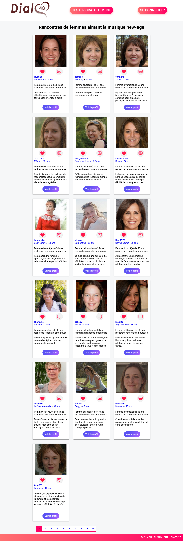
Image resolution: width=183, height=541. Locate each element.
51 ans (88, 79)
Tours (118, 79)
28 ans (134, 324)
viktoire (78, 240)
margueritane (81, 158)
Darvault (119, 406)
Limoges (38, 488)
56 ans (134, 243)
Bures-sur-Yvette (83, 161)
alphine (78, 403)
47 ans (85, 406)
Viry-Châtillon (122, 324)
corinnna (119, 76)
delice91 (79, 322)
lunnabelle (39, 240)
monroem (120, 403)
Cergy (78, 406)
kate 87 (38, 485)
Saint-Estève (40, 243)
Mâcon (37, 161)
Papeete (38, 324)
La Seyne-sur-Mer (43, 406)
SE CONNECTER (152, 10)
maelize (119, 322)
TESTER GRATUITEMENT (91, 10)
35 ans (91, 243)
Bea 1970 (120, 240)
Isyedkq (38, 76)
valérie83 (38, 403)
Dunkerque (39, 79)
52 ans (96, 161)
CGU (149, 537)
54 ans (50, 79)
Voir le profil (51, 107)
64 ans (56, 406)
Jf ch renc (39, 158)
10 (93, 528)
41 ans (48, 488)
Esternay (79, 79)
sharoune (39, 322)
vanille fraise (121, 158)
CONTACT (176, 537)
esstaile (79, 76)
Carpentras (80, 243)
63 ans (126, 79)
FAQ (143, 537)
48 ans (129, 406)
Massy (78, 324)
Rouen (118, 161)
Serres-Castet (122, 243)
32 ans (46, 161)
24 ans (127, 161)
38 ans (47, 324)
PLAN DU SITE (161, 537)
